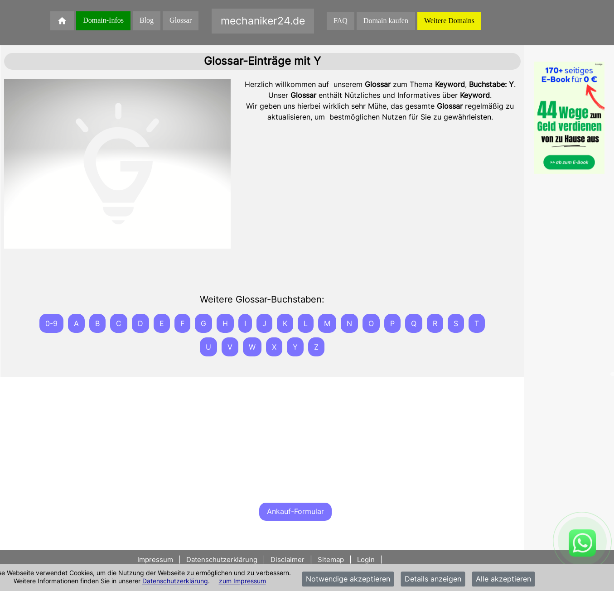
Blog (147, 20)
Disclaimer (288, 559)
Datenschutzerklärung (175, 581)
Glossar (180, 20)
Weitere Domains (449, 20)
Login (366, 559)
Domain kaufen (385, 20)
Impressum (156, 559)
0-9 (51, 323)
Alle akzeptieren (503, 579)
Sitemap (331, 559)
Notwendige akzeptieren (348, 579)
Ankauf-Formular (295, 511)
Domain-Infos (103, 20)
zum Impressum (242, 581)
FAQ (341, 20)
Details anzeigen (433, 579)
